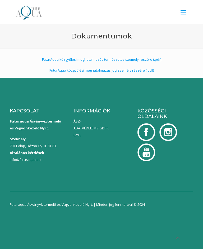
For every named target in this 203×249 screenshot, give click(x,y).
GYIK (77, 135)
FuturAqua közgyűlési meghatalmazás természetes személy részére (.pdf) (101, 59)
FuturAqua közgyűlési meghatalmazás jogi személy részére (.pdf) (101, 70)
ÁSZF (77, 121)
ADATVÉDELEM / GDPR (91, 128)
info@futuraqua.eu (25, 159)
